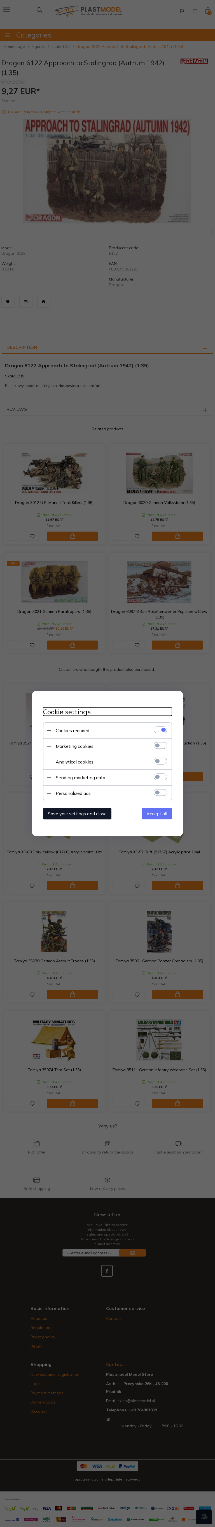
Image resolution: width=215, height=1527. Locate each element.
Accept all (156, 813)
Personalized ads (73, 793)
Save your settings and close (77, 813)
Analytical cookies (75, 762)
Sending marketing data (80, 777)
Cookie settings (67, 712)
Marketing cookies (75, 746)
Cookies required (72, 730)
